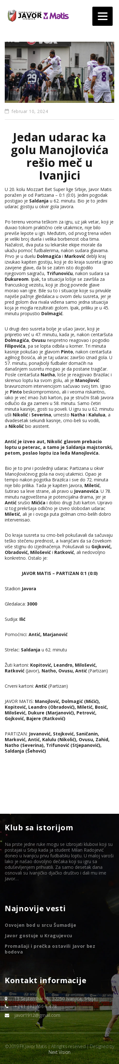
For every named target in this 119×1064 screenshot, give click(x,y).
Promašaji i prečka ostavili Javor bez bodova (50, 949)
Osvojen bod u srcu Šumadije (40, 925)
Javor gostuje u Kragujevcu (38, 936)
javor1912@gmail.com (37, 1015)
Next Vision (59, 1052)
